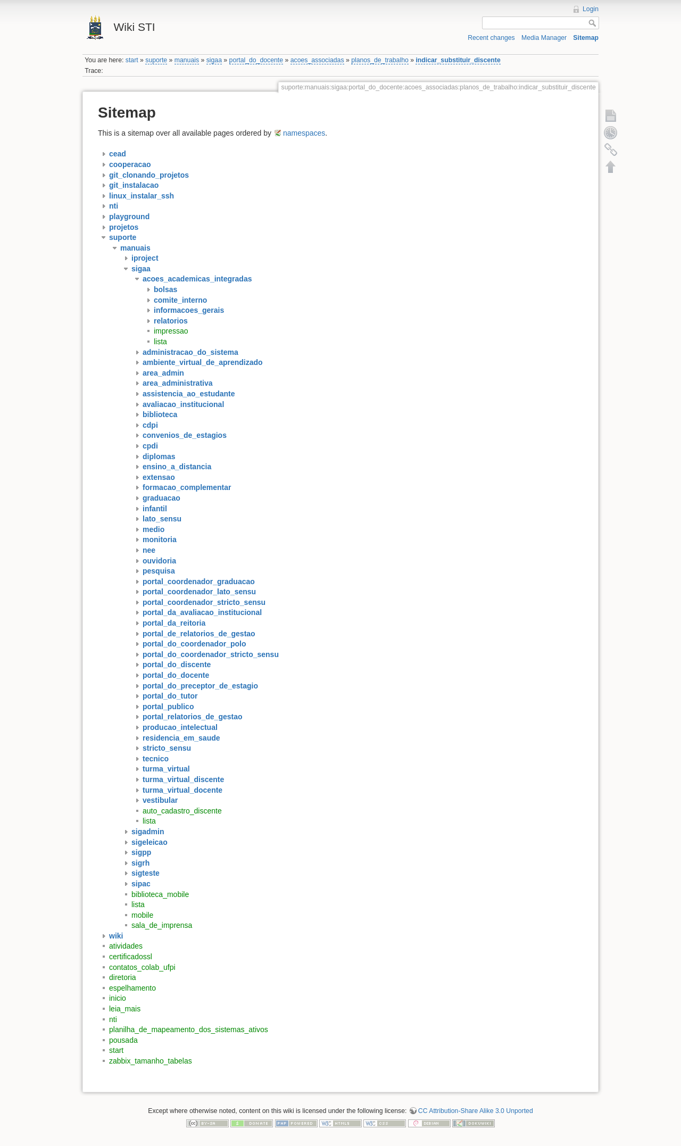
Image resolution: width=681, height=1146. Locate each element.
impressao (171, 331)
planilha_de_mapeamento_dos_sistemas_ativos (188, 1029)
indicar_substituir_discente (458, 60)
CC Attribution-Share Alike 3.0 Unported (475, 1111)
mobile (142, 915)
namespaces (304, 133)
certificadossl (130, 956)
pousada (123, 1040)
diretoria (122, 977)
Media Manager (544, 37)
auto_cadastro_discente (182, 811)
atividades (126, 946)
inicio (117, 998)
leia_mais (124, 1008)
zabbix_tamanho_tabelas (150, 1061)
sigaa (214, 60)
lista (160, 341)
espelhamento (132, 988)
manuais (187, 60)
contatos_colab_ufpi (142, 967)
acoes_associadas (317, 60)
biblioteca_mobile (160, 894)
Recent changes (491, 37)
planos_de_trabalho (380, 60)
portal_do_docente (256, 60)
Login (591, 9)
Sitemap (586, 37)
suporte (156, 60)
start (132, 60)
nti (113, 1019)
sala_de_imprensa (161, 925)
